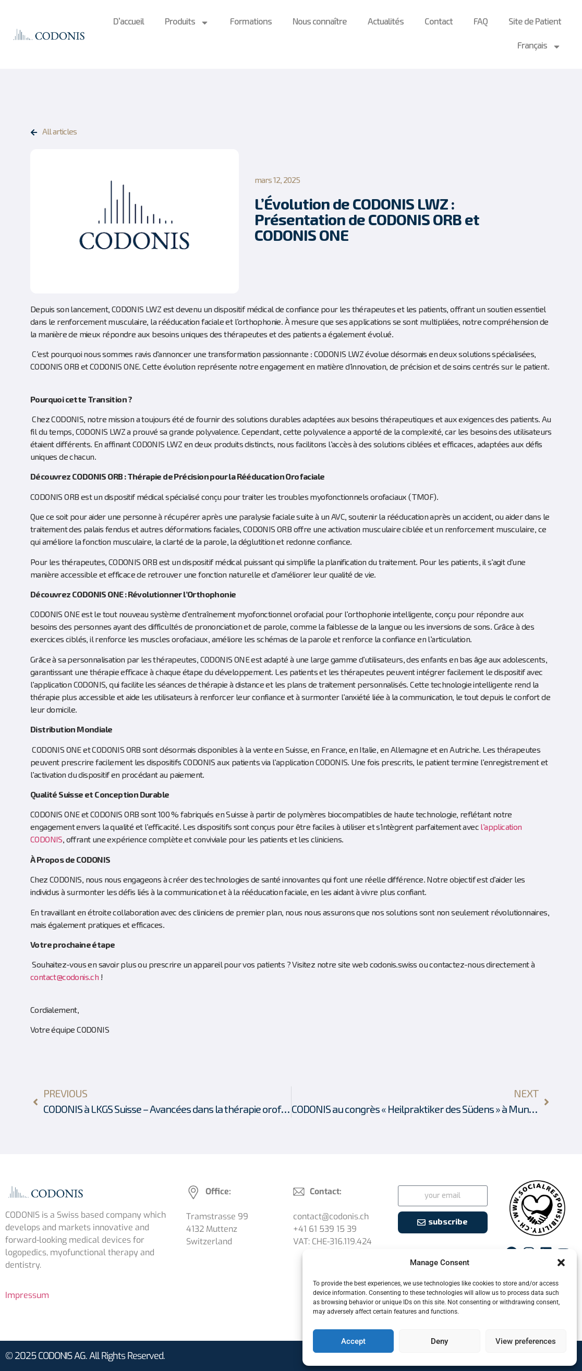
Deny (439, 1341)
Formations (251, 22)
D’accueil (128, 22)
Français (539, 46)
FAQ (481, 22)
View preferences (525, 1341)
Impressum (27, 1295)
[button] (561, 1262)
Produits (187, 22)
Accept (353, 1341)
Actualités (386, 22)
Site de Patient (534, 22)
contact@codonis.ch (64, 978)
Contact (439, 22)
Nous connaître (320, 22)
